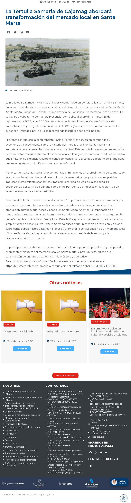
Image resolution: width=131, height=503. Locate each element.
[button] (8, 32)
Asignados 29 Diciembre (19, 331)
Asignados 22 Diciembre (63, 331)
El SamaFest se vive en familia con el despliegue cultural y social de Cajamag (109, 331)
